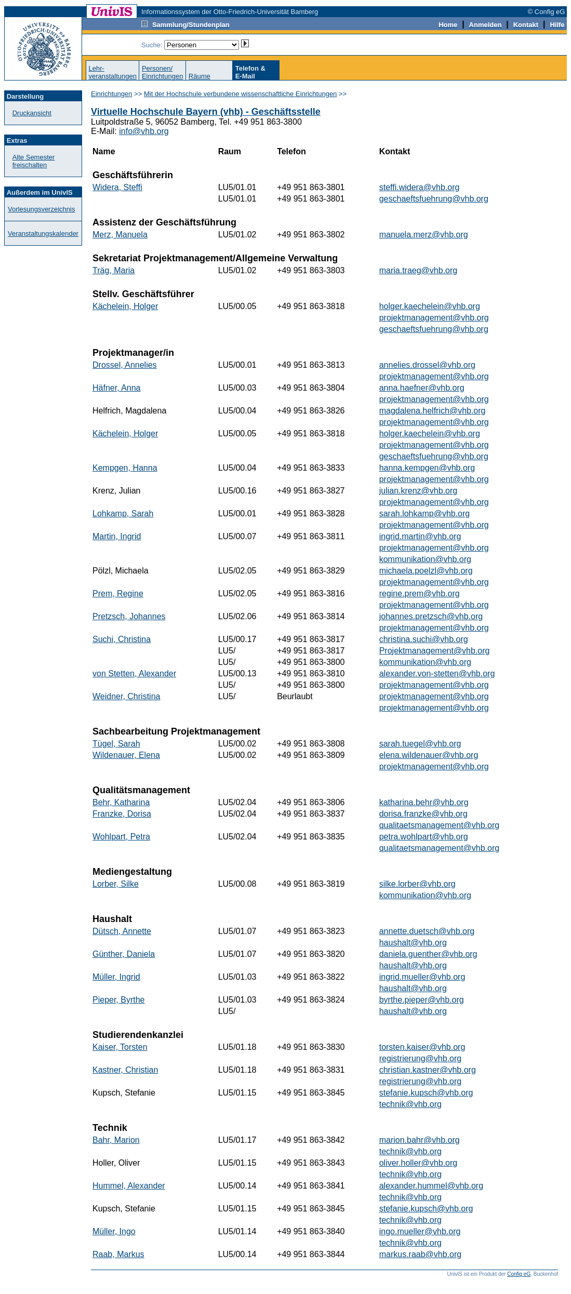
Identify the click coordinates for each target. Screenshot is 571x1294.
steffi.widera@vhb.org (419, 187)
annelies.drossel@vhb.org (427, 365)
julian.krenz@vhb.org (418, 490)
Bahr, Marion (116, 1140)
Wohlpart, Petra (121, 836)
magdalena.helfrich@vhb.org (432, 410)
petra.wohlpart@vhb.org (423, 836)
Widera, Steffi (117, 187)
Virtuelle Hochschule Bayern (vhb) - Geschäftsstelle (206, 111)
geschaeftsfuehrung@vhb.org (433, 198)
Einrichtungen (111, 94)
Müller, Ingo (114, 1231)
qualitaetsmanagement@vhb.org (439, 825)
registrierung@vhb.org (420, 1058)
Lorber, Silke (115, 883)
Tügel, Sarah (116, 743)
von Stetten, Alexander (134, 673)
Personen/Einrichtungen (162, 72)
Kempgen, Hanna (124, 467)
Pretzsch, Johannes (129, 616)
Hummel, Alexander (128, 1185)
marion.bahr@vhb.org (419, 1140)
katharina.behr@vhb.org (424, 802)
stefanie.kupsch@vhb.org (426, 1092)
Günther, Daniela (123, 954)
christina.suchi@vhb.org (423, 639)
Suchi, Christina (121, 639)
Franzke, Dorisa (121, 813)
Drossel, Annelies (124, 365)
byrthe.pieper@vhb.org (421, 999)
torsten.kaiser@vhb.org (422, 1047)
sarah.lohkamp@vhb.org (424, 513)
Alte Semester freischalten (33, 161)
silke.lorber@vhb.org (417, 883)
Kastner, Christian (125, 1069)
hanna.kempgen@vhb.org (427, 467)
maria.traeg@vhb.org (418, 270)
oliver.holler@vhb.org (418, 1162)
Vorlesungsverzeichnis (41, 209)
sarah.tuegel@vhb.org (420, 743)
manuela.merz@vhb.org (423, 234)
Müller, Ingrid (116, 976)
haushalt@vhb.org (413, 942)
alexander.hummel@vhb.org (431, 1185)
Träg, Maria (113, 270)
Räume (199, 76)
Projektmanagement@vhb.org (434, 650)
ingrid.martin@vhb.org (420, 536)
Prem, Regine (117, 593)
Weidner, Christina (126, 696)
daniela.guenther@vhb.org (428, 954)
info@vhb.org (143, 131)
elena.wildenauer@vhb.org (429, 755)
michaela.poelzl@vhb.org (426, 570)
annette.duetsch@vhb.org (426, 931)
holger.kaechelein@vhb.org (429, 306)
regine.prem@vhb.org (419, 593)
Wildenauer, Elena (126, 755)
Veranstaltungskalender (43, 233)
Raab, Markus (118, 1254)
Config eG (518, 1274)
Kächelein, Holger (125, 306)
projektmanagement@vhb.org (434, 317)
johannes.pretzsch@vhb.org (431, 616)
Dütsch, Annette (121, 931)
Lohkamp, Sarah (122, 513)
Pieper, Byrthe (118, 999)
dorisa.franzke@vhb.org (423, 813)
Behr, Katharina (121, 802)
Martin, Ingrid (116, 536)
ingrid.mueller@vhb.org (422, 976)
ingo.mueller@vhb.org (420, 1231)
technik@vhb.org (410, 1104)
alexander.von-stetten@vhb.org (437, 673)
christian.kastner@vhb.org (427, 1069)
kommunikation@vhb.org (425, 559)
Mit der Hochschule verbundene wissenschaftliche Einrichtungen (240, 94)
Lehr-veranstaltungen (112, 72)
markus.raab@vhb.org (420, 1254)
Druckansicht (31, 113)
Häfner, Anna (116, 387)
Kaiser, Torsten (120, 1047)
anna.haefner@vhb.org (421, 387)
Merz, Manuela (120, 234)
